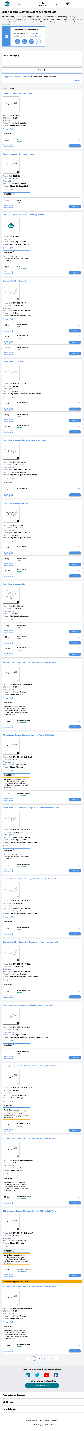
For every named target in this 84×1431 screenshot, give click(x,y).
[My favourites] (56, 3)
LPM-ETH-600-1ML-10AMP (23, 1233)
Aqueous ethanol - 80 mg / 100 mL (18, 93)
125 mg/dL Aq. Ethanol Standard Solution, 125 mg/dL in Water (30, 662)
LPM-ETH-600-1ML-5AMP (22, 1088)
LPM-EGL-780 (18, 525)
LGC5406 (16, 237)
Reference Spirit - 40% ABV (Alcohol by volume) (24, 215)
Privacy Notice (44, 1420)
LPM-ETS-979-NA (19, 303)
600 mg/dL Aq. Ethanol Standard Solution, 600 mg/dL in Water (30, 1066)
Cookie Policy (54, 1420)
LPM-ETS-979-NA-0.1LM (22, 964)
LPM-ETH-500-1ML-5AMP (22, 1308)
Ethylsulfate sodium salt (13, 362)
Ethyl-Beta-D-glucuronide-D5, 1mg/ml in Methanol (24, 440)
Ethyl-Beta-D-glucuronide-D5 (15, 503)
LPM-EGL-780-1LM (20, 462)
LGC (9, 121)
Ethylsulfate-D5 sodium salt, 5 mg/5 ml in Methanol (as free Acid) (31, 808)
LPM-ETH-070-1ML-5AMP (22, 757)
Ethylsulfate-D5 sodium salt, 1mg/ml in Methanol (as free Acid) (29, 879)
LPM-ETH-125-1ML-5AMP (22, 684)
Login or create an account (15, 77)
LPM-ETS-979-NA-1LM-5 (22, 830)
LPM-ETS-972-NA (19, 384)
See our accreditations (33, 36)
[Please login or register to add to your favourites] (79, 140)
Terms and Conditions (32, 1420)
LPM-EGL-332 (18, 606)
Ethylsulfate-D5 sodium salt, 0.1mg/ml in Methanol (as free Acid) (30, 942)
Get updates (40, 1385)
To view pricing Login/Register (8, 145)
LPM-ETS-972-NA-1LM (21, 1027)
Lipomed (11, 308)
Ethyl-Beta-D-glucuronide (14, 584)
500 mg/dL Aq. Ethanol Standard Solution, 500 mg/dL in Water (30, 1286)
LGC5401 (16, 116)
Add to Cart (75, 146)
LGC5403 (16, 176)
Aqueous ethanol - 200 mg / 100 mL (18, 154)
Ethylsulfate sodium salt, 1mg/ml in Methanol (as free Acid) (28, 1005)
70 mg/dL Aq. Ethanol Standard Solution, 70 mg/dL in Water (29, 735)
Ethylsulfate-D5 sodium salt (14, 281)
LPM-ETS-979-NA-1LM (21, 901)
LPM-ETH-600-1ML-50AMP (23, 1160)
